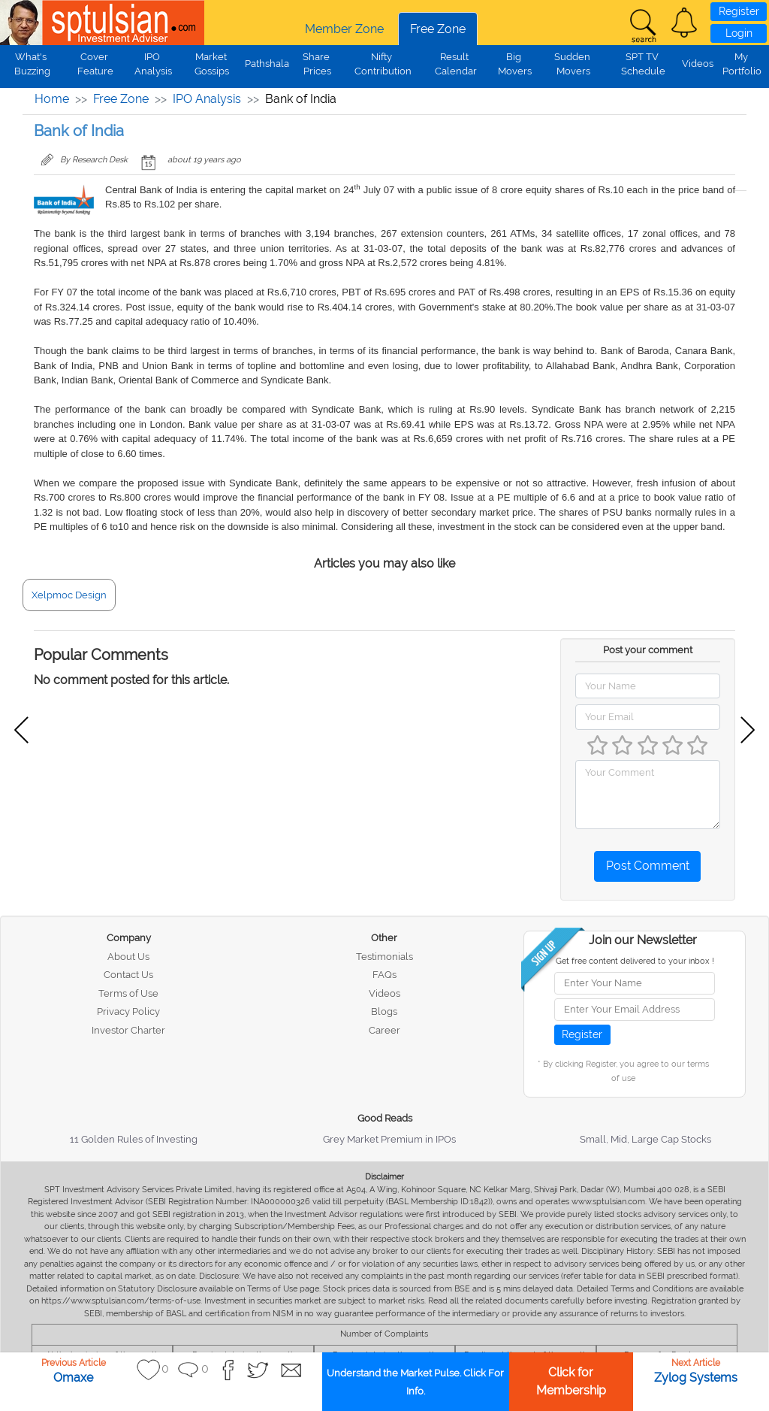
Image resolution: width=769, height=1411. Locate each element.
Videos (697, 63)
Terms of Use (128, 993)
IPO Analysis (207, 99)
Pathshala (267, 63)
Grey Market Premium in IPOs (389, 1139)
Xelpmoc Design (69, 595)
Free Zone (438, 29)
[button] (684, 23)
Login (738, 33)
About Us (128, 956)
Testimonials (384, 956)
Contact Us (128, 974)
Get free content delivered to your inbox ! (635, 961)
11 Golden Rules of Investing (134, 1139)
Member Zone (344, 29)
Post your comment (647, 650)
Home (52, 99)
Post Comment (647, 865)
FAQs (384, 974)
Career (384, 1030)
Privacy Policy (128, 1011)
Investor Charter (128, 1030)
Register (739, 11)
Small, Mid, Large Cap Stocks (645, 1139)
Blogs (384, 1011)
